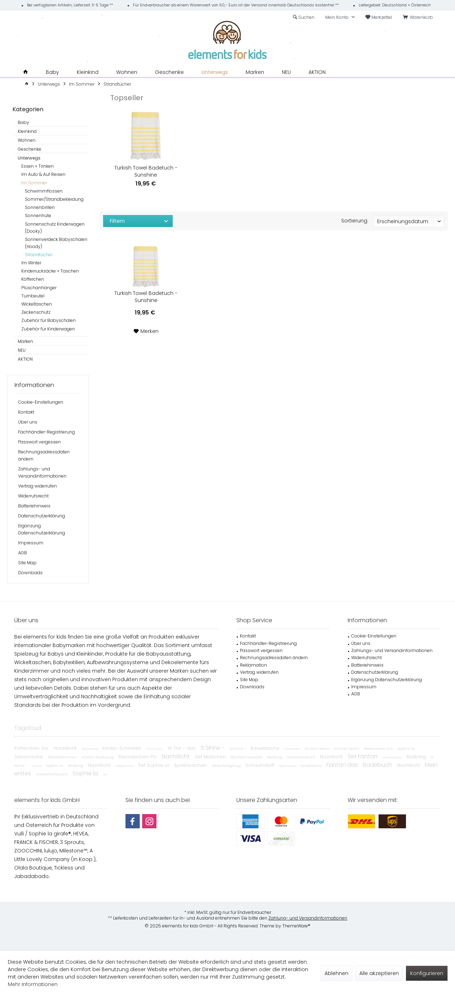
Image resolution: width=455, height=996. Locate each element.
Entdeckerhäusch (52, 774)
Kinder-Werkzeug (98, 757)
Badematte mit (379, 748)
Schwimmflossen (44, 191)
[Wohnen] (126, 72)
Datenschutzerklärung (41, 516)
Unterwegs (29, 158)
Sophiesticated (90, 748)
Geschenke (29, 149)
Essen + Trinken (37, 166)
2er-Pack (37, 766)
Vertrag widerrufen (37, 486)
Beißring (275, 757)
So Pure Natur (318, 748)
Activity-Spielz (347, 748)
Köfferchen (32, 279)
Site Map (27, 563)
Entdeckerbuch (301, 757)
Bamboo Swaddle (247, 757)
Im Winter (31, 263)
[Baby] (52, 72)
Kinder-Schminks (122, 748)
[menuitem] (419, 17)
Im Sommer (34, 183)
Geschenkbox (292, 748)
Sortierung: (354, 220)
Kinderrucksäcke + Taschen (50, 271)
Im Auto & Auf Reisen (43, 174)
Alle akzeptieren (379, 973)
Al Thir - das (182, 748)
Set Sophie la (154, 765)
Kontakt (26, 412)
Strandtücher (39, 255)
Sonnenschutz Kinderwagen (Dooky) (55, 227)
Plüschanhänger (39, 288)
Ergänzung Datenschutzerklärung (41, 529)
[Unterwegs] (215, 72)
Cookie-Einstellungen (40, 402)
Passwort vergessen (39, 442)
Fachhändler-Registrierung (46, 432)
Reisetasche (266, 748)
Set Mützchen (211, 757)
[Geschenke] (169, 72)
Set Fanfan (363, 756)
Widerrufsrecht (33, 496)
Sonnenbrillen (40, 207)
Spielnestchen (191, 765)
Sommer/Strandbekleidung (54, 199)
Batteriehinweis (34, 506)
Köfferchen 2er (32, 748)
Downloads (30, 573)
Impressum (30, 543)
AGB (22, 553)
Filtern (117, 221)
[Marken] (255, 72)
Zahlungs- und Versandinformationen (42, 472)
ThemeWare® (296, 926)
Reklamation (253, 665)
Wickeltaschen (36, 304)
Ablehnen (336, 973)
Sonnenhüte (38, 215)
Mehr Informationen (33, 984)
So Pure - (238, 748)
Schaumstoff (260, 765)
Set (105, 774)
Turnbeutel (32, 296)
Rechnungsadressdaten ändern (44, 455)
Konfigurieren (426, 973)
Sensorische (29, 757)
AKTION (25, 359)
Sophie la (405, 748)
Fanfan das (342, 765)
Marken (25, 341)
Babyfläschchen (63, 757)
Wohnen (27, 140)
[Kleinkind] (87, 72)
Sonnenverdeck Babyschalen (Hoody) (56, 242)
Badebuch (378, 765)
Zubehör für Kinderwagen (48, 329)
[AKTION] (317, 72)
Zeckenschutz (35, 312)
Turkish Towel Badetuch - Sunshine (145, 171)
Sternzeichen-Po (138, 757)
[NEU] (286, 72)
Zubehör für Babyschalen (48, 320)
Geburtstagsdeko (392, 757)
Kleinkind (27, 131)
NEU (22, 350)
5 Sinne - (213, 748)
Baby (23, 122)
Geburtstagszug (227, 765)
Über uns (27, 422)
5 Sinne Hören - (155, 748)
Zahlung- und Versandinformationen (307, 918)
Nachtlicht (66, 748)
